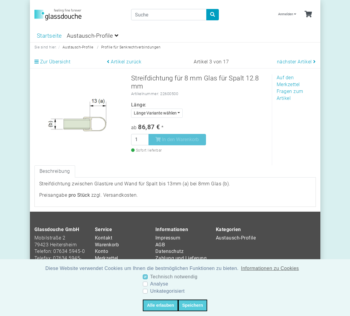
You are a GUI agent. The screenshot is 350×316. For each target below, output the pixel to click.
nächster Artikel (296, 62)
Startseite (49, 35)
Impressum (168, 238)
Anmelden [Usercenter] (287, 14)
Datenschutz (169, 251)
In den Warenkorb (177, 139)
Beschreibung (55, 171)
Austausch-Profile (93, 35)
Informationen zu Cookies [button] (270, 268)
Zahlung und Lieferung (181, 258)
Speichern (192, 305)
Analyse (159, 283)
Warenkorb (107, 245)
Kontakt (104, 238)
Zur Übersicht (52, 62)
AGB (160, 245)
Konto (101, 251)
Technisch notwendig (173, 276)
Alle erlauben (160, 305)
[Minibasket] (308, 14)
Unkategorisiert (167, 291)
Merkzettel (106, 258)
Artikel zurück (124, 62)
